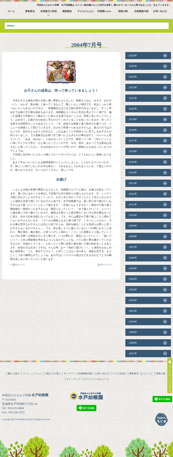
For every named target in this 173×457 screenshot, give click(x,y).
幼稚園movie (104, 11)
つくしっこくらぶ (31, 373)
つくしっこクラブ (169, 375)
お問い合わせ (160, 11)
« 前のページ (17, 264)
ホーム (11, 11)
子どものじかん (85, 11)
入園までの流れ (52, 373)
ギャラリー (69, 373)
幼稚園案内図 (141, 11)
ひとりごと (147, 373)
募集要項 (30, 11)
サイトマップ (73, 379)
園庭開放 (67, 11)
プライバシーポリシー (95, 379)
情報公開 (123, 11)
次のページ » (104, 264)
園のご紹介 (14, 373)
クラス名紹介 (119, 373)
